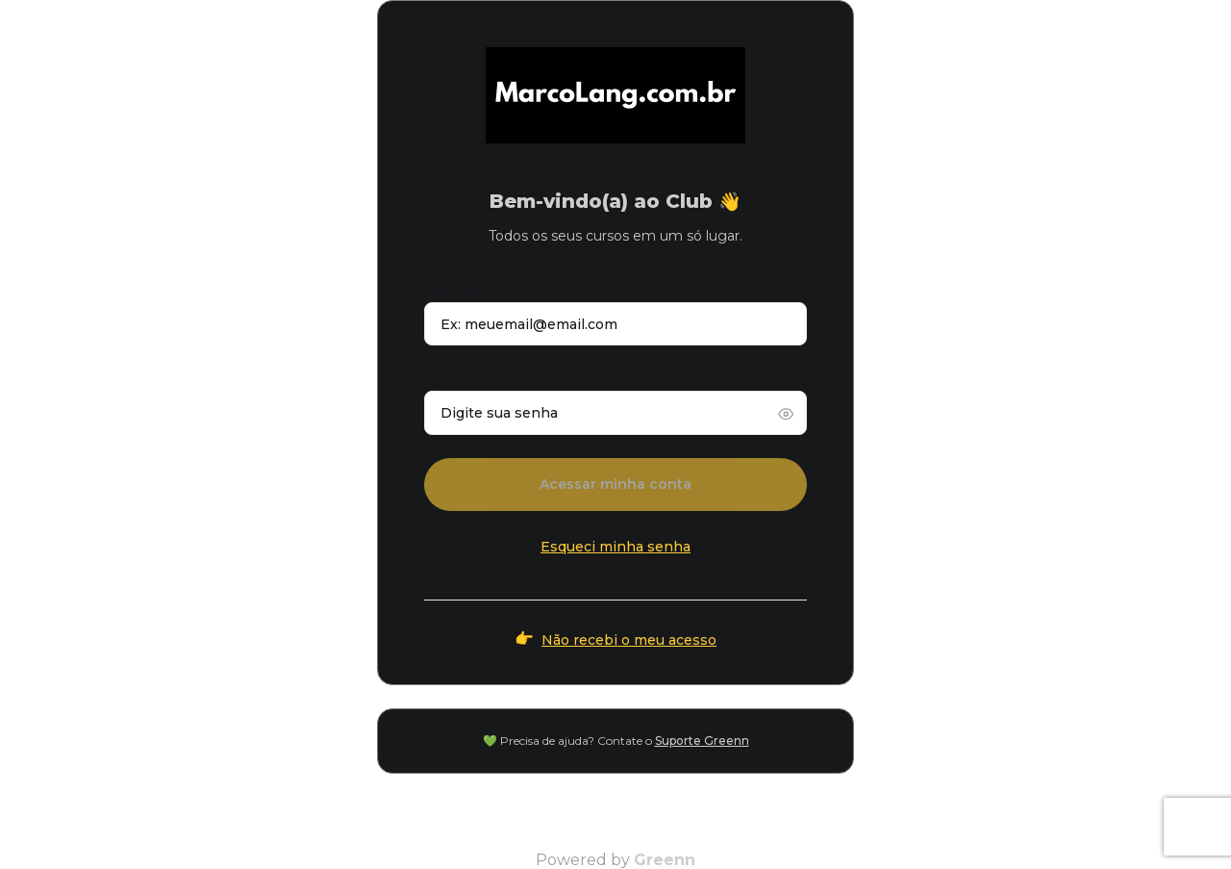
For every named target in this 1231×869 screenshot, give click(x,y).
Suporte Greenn (702, 740)
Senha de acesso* (483, 377)
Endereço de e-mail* (492, 288)
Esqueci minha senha (615, 546)
